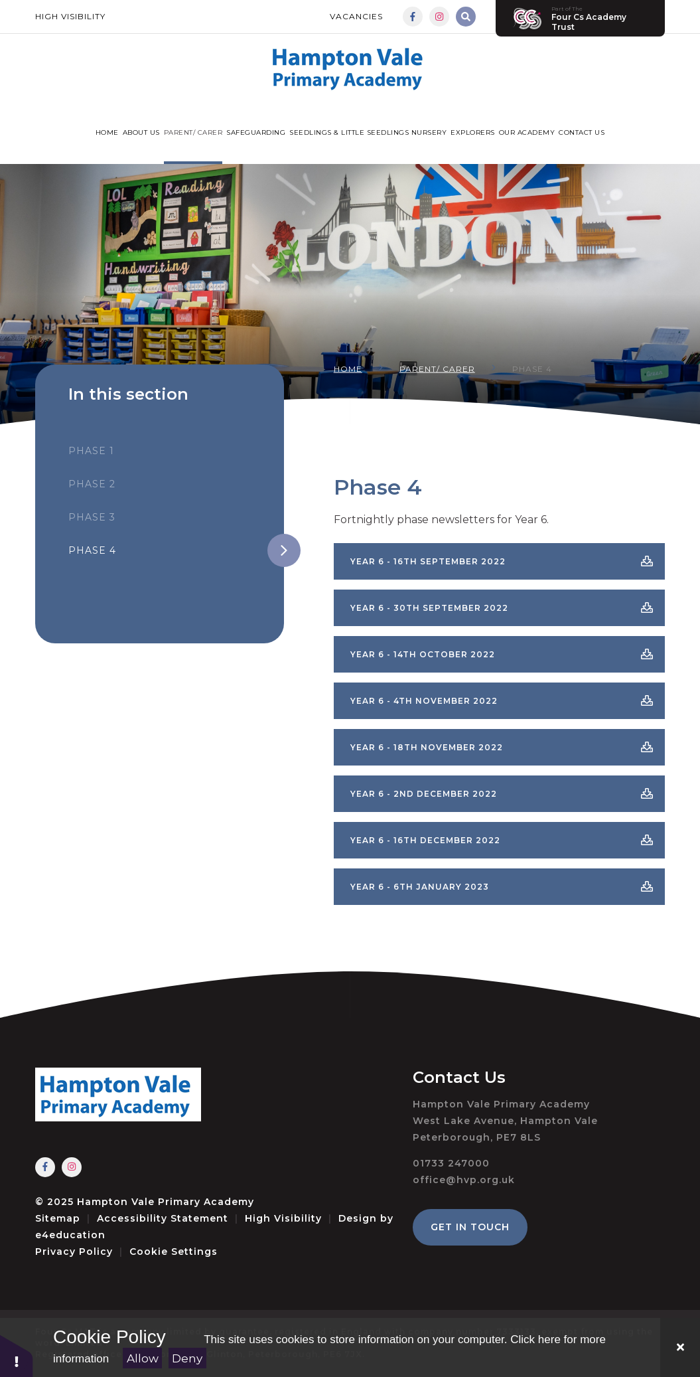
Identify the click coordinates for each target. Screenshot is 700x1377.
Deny (187, 1358)
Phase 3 (91, 517)
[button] (16, 1355)
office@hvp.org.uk (464, 1180)
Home (348, 368)
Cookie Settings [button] (173, 1251)
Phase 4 (532, 368)
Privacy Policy (74, 1251)
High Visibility (70, 16)
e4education (70, 1235)
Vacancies (356, 16)
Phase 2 (91, 484)
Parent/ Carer (437, 368)
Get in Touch (470, 1227)
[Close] (680, 1347)
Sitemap (57, 1218)
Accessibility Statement (162, 1218)
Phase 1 (91, 451)
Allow (143, 1358)
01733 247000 (451, 1163)
